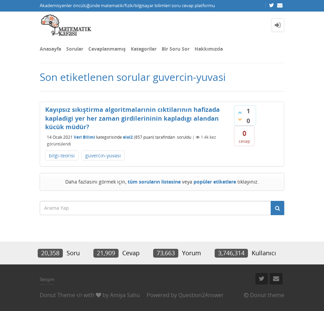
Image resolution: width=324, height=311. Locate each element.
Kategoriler (144, 49)
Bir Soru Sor (176, 49)
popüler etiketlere (215, 181)
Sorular (74, 49)
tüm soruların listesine (154, 181)
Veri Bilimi (84, 137)
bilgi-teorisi (62, 155)
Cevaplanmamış (107, 49)
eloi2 (128, 137)
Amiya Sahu (125, 295)
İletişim (47, 279)
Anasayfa (50, 49)
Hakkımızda (209, 49)
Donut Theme (57, 295)
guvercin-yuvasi (103, 155)
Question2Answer (201, 295)
